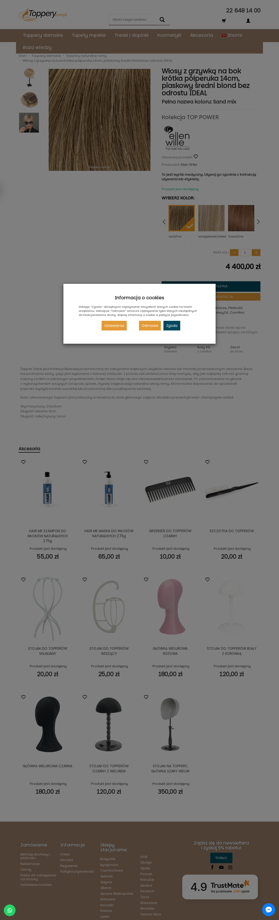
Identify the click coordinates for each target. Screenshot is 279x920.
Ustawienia (114, 325)
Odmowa (150, 325)
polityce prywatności (174, 315)
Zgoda (171, 325)
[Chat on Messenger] (268, 909)
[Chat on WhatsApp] (10, 910)
